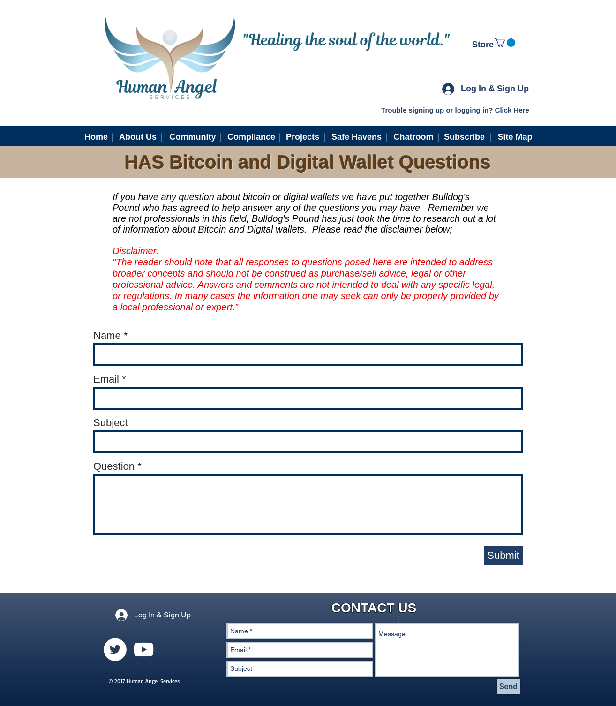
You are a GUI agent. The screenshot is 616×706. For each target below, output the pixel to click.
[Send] (508, 686)
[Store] (483, 45)
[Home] (96, 137)
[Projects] (302, 137)
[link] (505, 42)
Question (114, 466)
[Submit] (503, 555)
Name (107, 335)
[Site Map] (514, 137)
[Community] (193, 137)
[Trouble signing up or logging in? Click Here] (455, 110)
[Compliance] (251, 137)
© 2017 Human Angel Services (144, 680)
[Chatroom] (413, 137)
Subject (110, 423)
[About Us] (138, 137)
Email (106, 379)
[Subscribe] (464, 137)
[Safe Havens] (357, 137)
